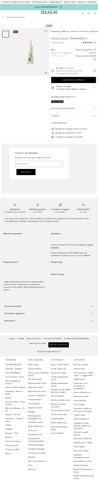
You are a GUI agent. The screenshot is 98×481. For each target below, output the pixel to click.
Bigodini (31, 412)
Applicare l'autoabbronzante (81, 456)
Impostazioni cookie (37, 343)
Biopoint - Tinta (11, 433)
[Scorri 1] (5, 34)
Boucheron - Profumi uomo (14, 420)
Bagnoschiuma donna (37, 383)
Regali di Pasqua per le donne (83, 470)
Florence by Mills (12, 449)
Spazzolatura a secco (83, 461)
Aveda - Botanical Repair (15, 387)
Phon (30, 465)
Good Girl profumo (59, 415)
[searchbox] (49, 17)
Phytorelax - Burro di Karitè (14, 392)
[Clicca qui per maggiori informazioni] (61, 7)
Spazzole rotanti (35, 408)
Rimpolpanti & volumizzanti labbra (36, 439)
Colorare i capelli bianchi (81, 433)
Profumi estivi (79, 369)
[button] (49, 306)
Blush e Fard (33, 365)
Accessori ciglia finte (89, 31)
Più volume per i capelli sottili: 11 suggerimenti (83, 374)
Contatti (20, 338)
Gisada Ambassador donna (59, 384)
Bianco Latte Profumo (60, 365)
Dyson (8, 453)
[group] (5, 38)
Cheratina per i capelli (83, 443)
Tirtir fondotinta (57, 396)
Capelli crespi (79, 415)
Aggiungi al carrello (74, 80)
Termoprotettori (34, 399)
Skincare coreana (81, 365)
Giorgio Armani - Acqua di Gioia (15, 403)
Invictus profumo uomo (60, 400)
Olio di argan (79, 404)
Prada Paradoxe (57, 419)
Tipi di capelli (79, 447)
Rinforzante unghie (36, 445)
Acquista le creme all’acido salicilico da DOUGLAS (82, 426)
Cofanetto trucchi (35, 422)
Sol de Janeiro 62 (58, 369)
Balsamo (31, 457)
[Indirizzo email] (39, 164)
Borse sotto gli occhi (82, 392)
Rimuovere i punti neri (83, 438)
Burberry (9, 437)
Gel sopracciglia (35, 379)
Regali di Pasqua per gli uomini (84, 477)
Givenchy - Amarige (13, 369)
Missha (8, 398)
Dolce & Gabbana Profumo (12, 382)
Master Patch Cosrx (59, 423)
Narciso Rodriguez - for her (15, 409)
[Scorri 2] (5, 41)
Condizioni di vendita (52, 338)
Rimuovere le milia (81, 396)
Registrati (26, 172)
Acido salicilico (80, 400)
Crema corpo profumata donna (38, 374)
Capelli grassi (79, 379)
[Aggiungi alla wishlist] (46, 32)
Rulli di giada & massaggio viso (34, 417)
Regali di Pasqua (81, 465)
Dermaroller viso (35, 434)
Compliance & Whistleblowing (76, 338)
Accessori (75, 31)
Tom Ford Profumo (13, 441)
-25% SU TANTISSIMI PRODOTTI (46, 7)
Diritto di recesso (33, 338)
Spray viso (32, 430)
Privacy (12, 338)
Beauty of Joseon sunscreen (58, 405)
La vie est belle (57, 433)
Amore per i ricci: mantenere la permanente (81, 386)
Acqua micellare (34, 369)
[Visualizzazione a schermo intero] (46, 73)
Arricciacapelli (34, 404)
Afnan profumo (11, 445)
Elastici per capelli (35, 387)
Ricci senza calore (81, 451)
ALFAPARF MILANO (13, 365)
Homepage (55, 31)
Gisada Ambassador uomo (59, 378)
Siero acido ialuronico (37, 461)
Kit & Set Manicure (35, 426)
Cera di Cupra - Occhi (14, 377)
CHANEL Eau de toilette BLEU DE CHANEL (61, 391)
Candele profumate (36, 449)
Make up (65, 31)
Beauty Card (70, 2)
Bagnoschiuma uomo (37, 391)
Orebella (9, 429)
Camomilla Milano (12, 373)
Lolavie (8, 425)
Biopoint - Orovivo (13, 415)
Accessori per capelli (37, 453)
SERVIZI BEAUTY (56, 2)
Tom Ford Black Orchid (60, 410)
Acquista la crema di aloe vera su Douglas (83, 410)
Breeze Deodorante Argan (59, 428)
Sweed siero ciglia (58, 373)
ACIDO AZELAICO (81, 419)
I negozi (81, 2)
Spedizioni (91, 2)
